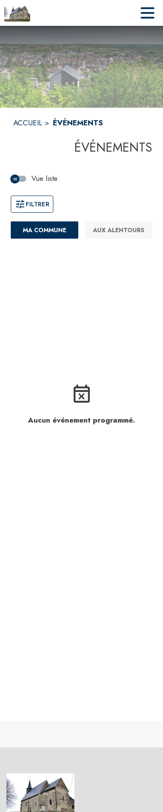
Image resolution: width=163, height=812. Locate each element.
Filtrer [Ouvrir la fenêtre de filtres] (32, 204)
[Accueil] (17, 13)
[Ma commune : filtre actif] (44, 230)
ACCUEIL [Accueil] (27, 123)
